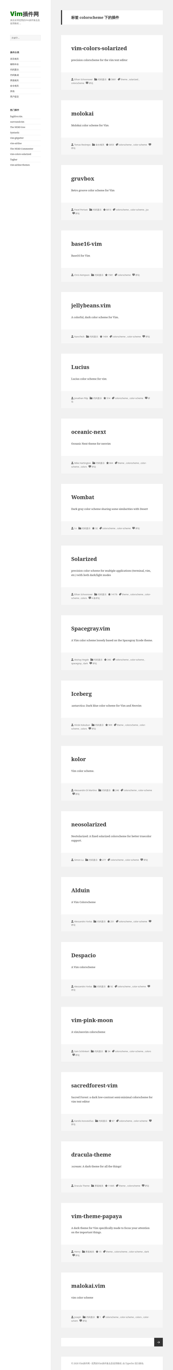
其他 (12, 91)
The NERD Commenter (21, 148)
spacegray (76, 663)
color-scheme (140, 144)
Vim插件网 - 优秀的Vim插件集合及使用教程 (100, 1363)
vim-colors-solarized (20, 154)
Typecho (129, 1363)
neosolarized (88, 824)
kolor (78, 759)
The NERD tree (17, 127)
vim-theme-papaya (96, 1216)
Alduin (80, 890)
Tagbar (13, 159)
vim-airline (16, 143)
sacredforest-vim (94, 1085)
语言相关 (14, 58)
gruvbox (82, 178)
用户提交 (14, 96)
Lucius (80, 367)
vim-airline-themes (20, 164)
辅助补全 (14, 64)
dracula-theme (91, 1154)
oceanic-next (88, 431)
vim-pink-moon (92, 1020)
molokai (82, 113)
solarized (133, 79)
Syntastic (14, 132)
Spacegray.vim (90, 628)
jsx (147, 209)
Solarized (84, 558)
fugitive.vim (16, 116)
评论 (91, 83)
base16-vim (86, 243)
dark (85, 663)
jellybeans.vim (91, 305)
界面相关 (14, 80)
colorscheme (77, 83)
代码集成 (14, 74)
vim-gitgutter (17, 137)
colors (84, 466)
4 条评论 (96, 598)
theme (124, 79)
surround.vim (17, 121)
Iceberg (81, 693)
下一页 (158, 1342)
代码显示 (14, 69)
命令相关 (14, 85)
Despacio (83, 955)
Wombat (82, 497)
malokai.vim (88, 1285)
